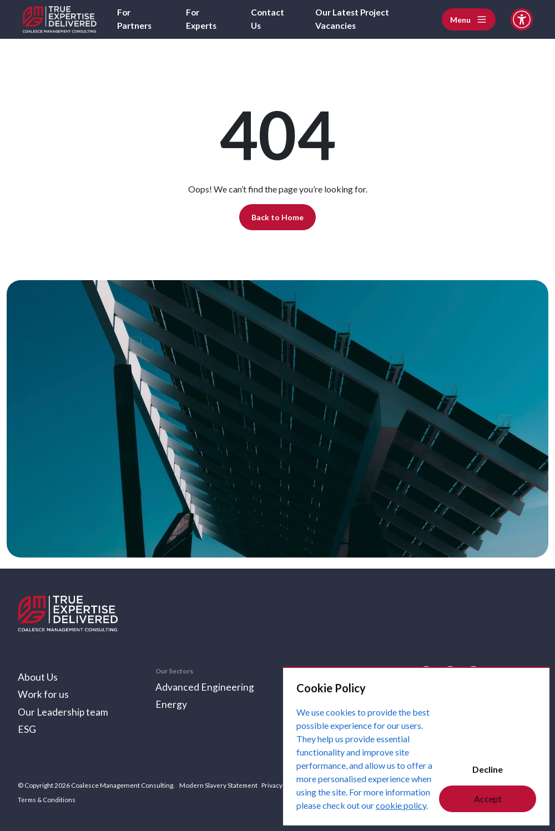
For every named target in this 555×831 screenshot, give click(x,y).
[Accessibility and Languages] (521, 19)
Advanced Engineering (204, 686)
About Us (38, 676)
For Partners (135, 19)
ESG (27, 729)
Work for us (43, 693)
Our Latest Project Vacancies (354, 19)
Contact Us (268, 19)
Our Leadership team (63, 711)
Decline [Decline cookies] (487, 769)
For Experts (202, 19)
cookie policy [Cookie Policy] (401, 805)
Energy (171, 703)
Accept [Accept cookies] (488, 798)
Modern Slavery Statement (219, 785)
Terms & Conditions (47, 799)
